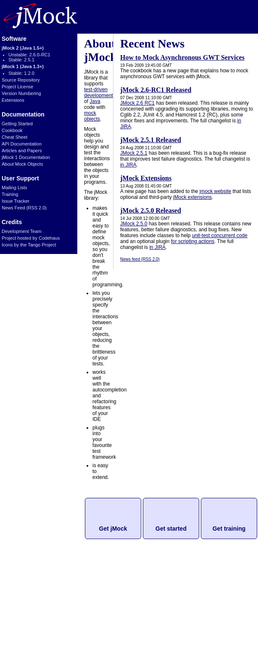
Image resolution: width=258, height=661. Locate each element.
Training (10, 194)
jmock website (215, 191)
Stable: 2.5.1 (21, 59)
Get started (171, 528)
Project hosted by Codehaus (31, 238)
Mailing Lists (14, 187)
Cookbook (12, 130)
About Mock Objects (22, 164)
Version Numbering (21, 93)
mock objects (92, 116)
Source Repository (21, 79)
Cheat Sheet (14, 137)
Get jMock (113, 528)
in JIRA (128, 165)
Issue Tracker (15, 201)
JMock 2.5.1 (133, 153)
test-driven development (98, 92)
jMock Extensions (145, 178)
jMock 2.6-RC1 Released (155, 89)
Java (95, 101)
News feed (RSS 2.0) (140, 259)
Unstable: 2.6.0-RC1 (29, 54)
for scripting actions (192, 241)
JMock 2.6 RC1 (137, 103)
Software (14, 38)
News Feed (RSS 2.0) (24, 207)
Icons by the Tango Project (29, 244)
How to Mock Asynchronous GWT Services (182, 57)
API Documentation (22, 143)
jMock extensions (192, 197)
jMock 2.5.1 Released (150, 139)
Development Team (22, 231)
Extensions (13, 100)
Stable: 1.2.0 (21, 73)
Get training (229, 528)
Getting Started (17, 123)
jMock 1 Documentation (26, 157)
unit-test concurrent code (219, 235)
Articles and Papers (22, 150)
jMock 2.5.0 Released (150, 210)
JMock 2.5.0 (133, 224)
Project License (17, 86)
